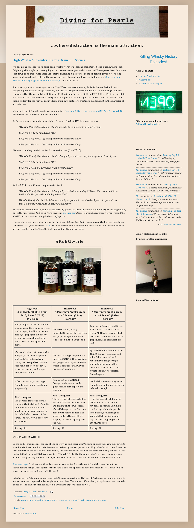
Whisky (103, 500)
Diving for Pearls (30, 492)
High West (41, 500)
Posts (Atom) (31, 514)
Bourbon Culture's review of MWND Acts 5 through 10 (94, 111)
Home (70, 508)
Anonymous (141, 155)
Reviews (60, 500)
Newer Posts (19, 508)
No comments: (20, 496)
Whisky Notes (145, 80)
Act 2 (26, 226)
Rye (66, 500)
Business (24, 500)
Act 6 (47, 226)
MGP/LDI (51, 500)
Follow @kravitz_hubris (148, 124)
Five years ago (20, 464)
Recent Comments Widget (172, 224)
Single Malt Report (83, 500)
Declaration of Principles (150, 84)
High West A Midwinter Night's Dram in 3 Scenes (49, 60)
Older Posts (120, 508)
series (71, 500)
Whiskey (95, 500)
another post (69, 213)
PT (137, 196)
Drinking (32, 500)
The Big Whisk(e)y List (149, 76)
